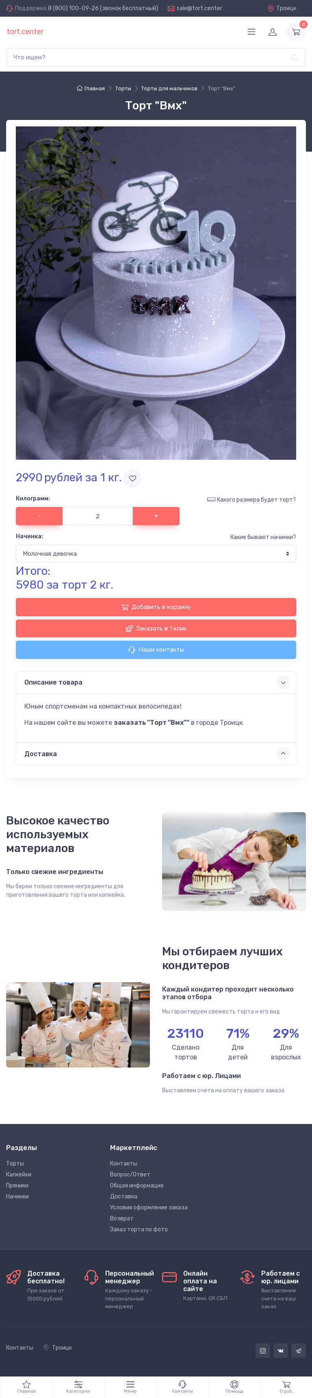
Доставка (123, 1196)
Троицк (281, 8)
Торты (15, 1163)
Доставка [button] (157, 754)
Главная (91, 88)
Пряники (17, 1185)
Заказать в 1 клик (156, 628)
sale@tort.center (199, 8)
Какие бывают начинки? (263, 537)
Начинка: (29, 536)
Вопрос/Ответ (130, 1174)
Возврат (122, 1218)
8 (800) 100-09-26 (73, 8)
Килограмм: (33, 498)
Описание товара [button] (157, 682)
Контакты (123, 1163)
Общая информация (136, 1185)
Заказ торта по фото (139, 1229)
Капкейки (18, 1174)
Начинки (17, 1196)
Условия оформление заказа (149, 1207)
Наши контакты (156, 649)
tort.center (24, 31)
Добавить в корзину (156, 607)
